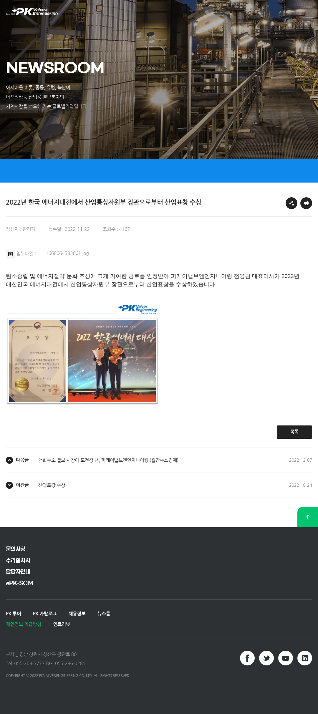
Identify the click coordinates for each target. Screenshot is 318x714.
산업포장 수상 (51, 485)
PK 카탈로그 (45, 614)
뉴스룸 (103, 614)
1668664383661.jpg (67, 253)
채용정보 (76, 614)
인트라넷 (61, 624)
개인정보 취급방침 (23, 624)
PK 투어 (13, 614)
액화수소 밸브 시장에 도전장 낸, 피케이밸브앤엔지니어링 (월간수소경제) (108, 460)
